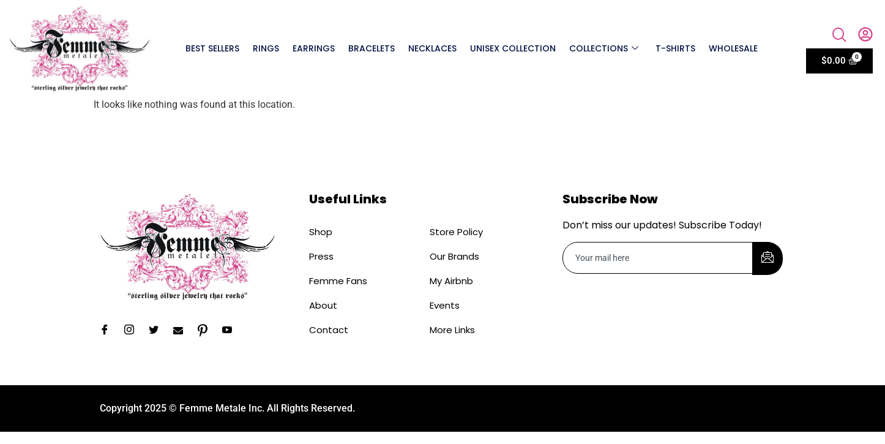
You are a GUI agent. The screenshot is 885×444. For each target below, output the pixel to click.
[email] (657, 258)
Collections (603, 48)
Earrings (314, 48)
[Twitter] (158, 331)
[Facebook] (109, 331)
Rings (266, 48)
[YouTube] (231, 331)
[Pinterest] (207, 331)
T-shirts (675, 48)
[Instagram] (133, 331)
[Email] (182, 331)
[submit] (767, 258)
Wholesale (733, 48)
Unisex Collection (513, 48)
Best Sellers (212, 48)
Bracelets (371, 48)
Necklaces (432, 48)
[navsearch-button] (840, 36)
